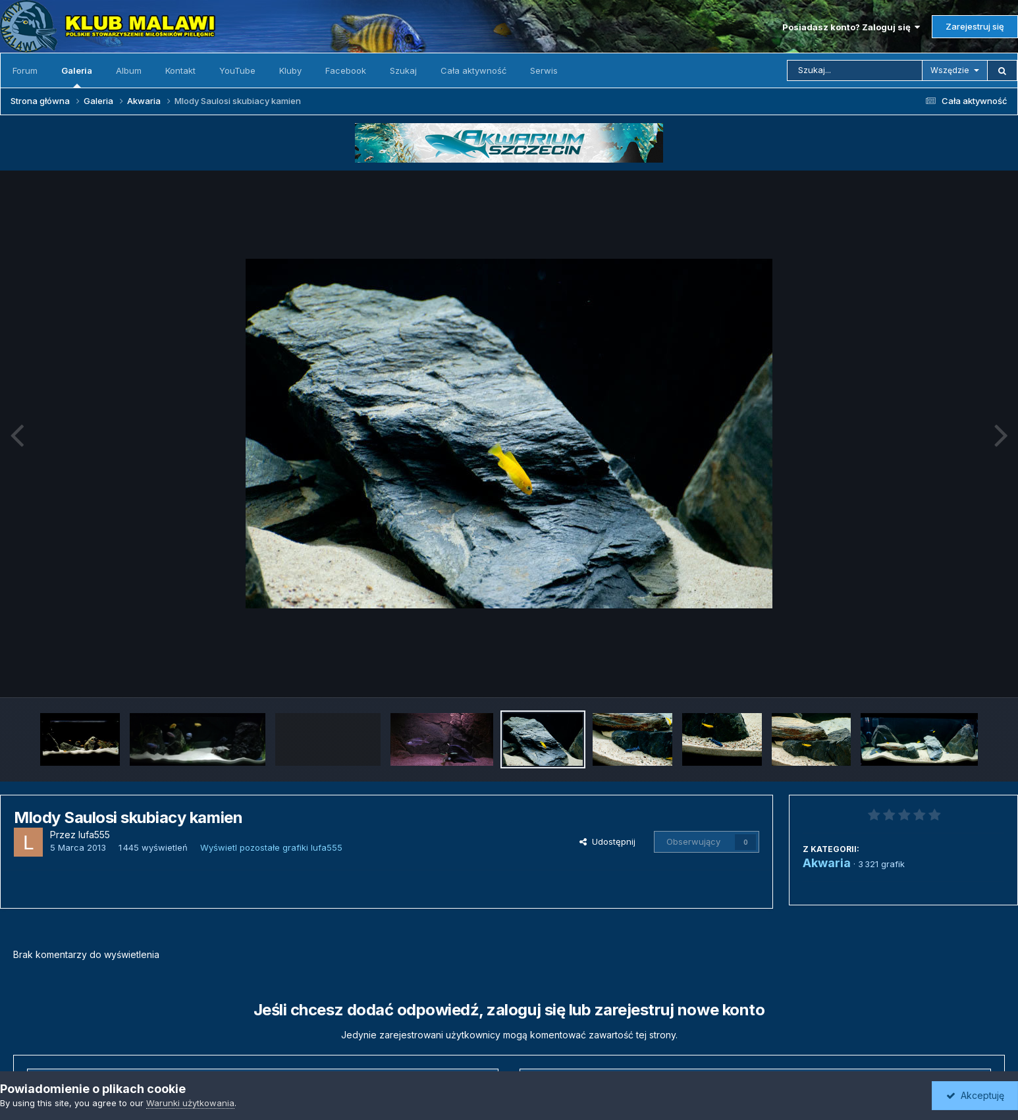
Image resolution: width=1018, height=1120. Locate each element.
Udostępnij (607, 841)
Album (129, 70)
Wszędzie (949, 70)
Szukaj (403, 70)
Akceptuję (975, 1095)
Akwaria (827, 863)
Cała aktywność (473, 70)
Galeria (76, 76)
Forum (25, 70)
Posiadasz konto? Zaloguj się (851, 27)
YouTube (237, 70)
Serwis (544, 70)
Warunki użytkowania (190, 1103)
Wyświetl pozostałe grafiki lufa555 (271, 847)
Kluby (290, 70)
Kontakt (180, 70)
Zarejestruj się (975, 26)
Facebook (345, 70)
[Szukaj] (855, 70)
